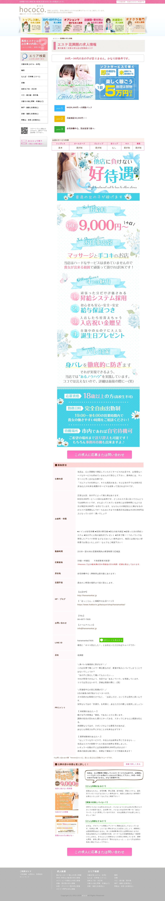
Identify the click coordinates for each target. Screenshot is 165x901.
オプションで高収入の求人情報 (68, 881)
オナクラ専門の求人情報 (65, 889)
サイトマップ (24, 877)
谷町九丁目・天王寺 (29, 89)
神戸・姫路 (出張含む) (30, 107)
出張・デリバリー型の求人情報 (68, 886)
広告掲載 (24, 874)
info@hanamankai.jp (87, 628)
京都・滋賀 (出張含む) (30, 114)
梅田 (23, 70)
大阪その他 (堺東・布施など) (32, 101)
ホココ (84, 895)
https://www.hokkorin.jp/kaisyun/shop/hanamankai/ (101, 605)
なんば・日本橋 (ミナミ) (30, 77)
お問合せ (32, 874)
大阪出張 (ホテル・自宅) (30, 64)
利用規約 (40, 874)
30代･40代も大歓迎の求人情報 (68, 878)
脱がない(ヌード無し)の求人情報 (68, 875)
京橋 (23, 83)
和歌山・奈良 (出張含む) (30, 120)
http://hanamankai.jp (87, 595)
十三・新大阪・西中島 (29, 95)
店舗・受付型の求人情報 (65, 883)
